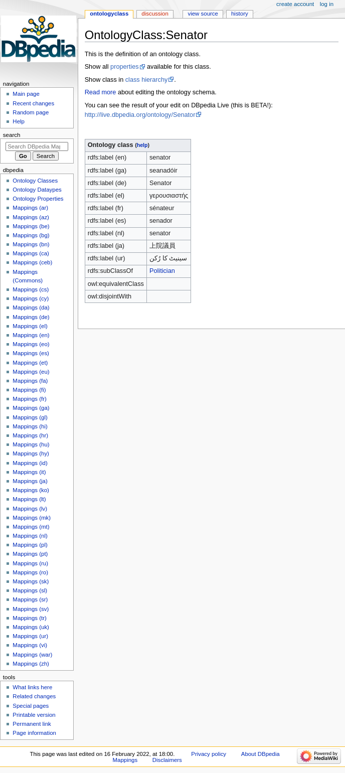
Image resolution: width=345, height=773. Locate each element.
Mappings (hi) (30, 426)
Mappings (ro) (30, 572)
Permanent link (32, 724)
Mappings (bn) (31, 244)
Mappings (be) (31, 226)
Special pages (31, 706)
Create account (295, 4)
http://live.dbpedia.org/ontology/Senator (140, 114)
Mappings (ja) (30, 481)
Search (12, 135)
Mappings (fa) (30, 381)
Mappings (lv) (30, 509)
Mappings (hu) (31, 444)
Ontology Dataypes (37, 190)
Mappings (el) (30, 326)
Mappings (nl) (30, 536)
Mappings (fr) (29, 399)
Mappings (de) (31, 317)
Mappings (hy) (31, 453)
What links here (32, 687)
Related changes (34, 696)
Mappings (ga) (31, 408)
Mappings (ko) (31, 490)
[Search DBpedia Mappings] (37, 146)
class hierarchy (146, 79)
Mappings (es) (31, 353)
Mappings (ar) (30, 208)
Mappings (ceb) (32, 262)
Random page (31, 112)
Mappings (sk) (31, 581)
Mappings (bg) (31, 235)
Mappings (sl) (30, 590)
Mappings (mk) (32, 518)
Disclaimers (167, 760)
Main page (26, 94)
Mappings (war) (32, 655)
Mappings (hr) (30, 435)
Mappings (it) (29, 472)
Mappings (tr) (29, 618)
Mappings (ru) (30, 563)
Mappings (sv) (31, 609)
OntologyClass (109, 14)
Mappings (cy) (31, 298)
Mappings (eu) (31, 372)
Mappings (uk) (31, 627)
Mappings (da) (31, 307)
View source (203, 14)
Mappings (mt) (31, 527)
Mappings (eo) (31, 344)
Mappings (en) (31, 335)
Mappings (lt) (29, 499)
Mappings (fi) (29, 390)
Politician (162, 270)
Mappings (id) (30, 463)
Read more (100, 92)
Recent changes (33, 103)
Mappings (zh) (31, 664)
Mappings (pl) (30, 545)
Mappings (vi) (30, 645)
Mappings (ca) (31, 253)
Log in (326, 4)
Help (19, 121)
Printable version (34, 715)
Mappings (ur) (30, 636)
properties (124, 66)
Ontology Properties (38, 199)
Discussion (154, 14)
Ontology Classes (35, 181)
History (239, 14)
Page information (34, 733)
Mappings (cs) (31, 289)
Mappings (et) (30, 363)
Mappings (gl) (30, 417)
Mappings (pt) (30, 554)
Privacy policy (208, 754)
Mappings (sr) (30, 599)
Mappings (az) (31, 217)
